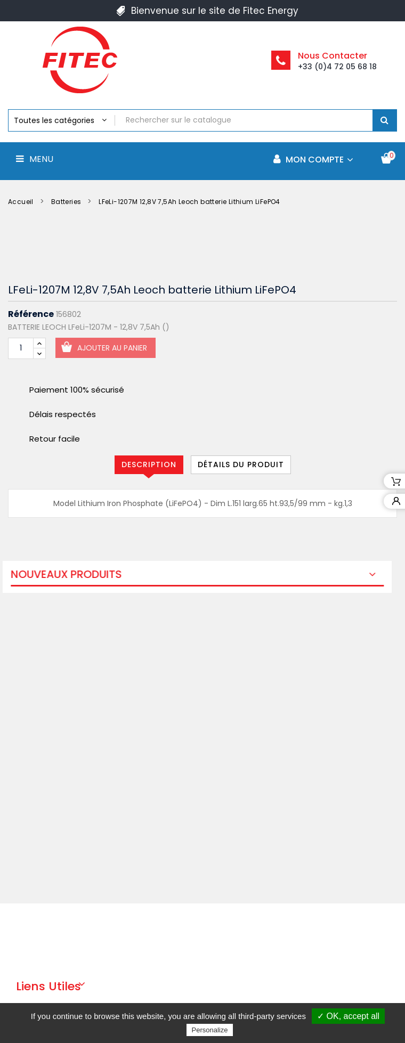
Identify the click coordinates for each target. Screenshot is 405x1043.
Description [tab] (149, 464)
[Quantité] (21, 348)
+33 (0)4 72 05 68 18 (337, 66)
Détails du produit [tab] (241, 464)
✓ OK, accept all (348, 1016)
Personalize (210, 1030)
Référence (31, 314)
